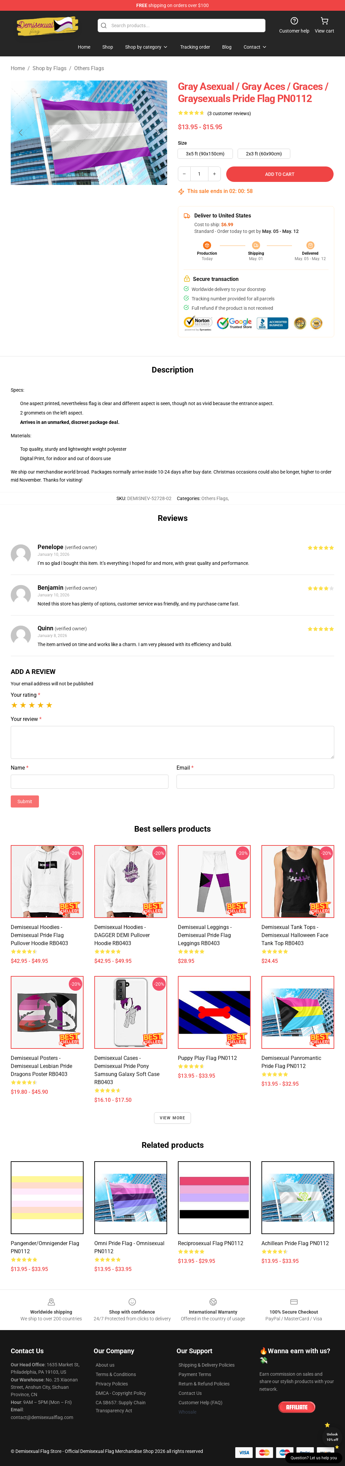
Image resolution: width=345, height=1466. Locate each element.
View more (173, 1118)
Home (18, 68)
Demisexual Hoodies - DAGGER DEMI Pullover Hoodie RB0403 (122, 935)
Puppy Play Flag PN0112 (207, 1058)
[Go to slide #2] (106, 200)
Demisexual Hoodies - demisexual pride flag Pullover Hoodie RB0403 (39, 935)
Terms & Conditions (116, 1374)
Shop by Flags (49, 68)
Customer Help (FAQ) (201, 1402)
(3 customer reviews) (229, 113)
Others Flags (89, 68)
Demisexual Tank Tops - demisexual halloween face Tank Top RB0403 (294, 935)
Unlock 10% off (332, 1436)
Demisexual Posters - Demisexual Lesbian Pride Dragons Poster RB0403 (41, 1066)
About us (105, 1365)
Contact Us (190, 1393)
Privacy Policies (112, 1383)
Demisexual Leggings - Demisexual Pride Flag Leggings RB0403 (205, 935)
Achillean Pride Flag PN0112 (295, 1243)
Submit (24, 801)
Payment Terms (195, 1374)
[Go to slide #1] (71, 200)
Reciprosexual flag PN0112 (210, 1243)
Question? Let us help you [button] (314, 1458)
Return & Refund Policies (204, 1383)
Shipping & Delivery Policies (207, 1365)
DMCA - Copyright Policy (121, 1393)
